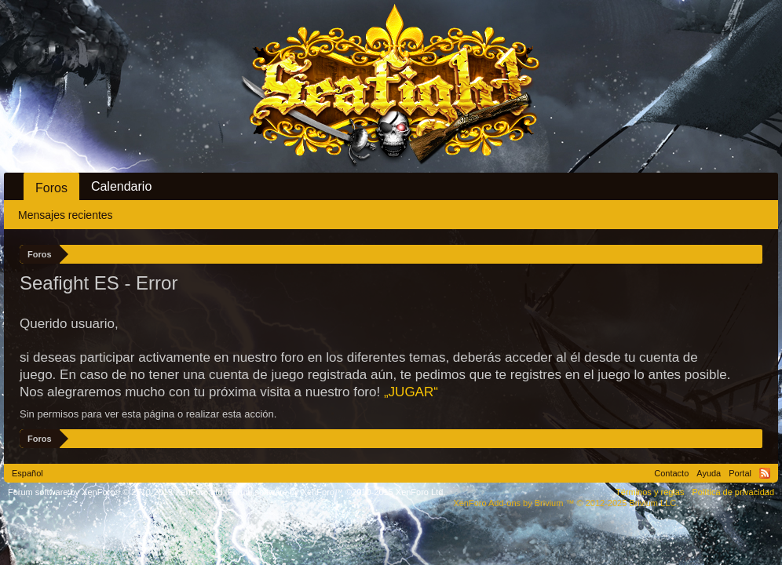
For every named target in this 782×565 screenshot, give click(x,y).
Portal (740, 473)
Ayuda (708, 473)
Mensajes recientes (65, 215)
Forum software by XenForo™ (337, 492)
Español (27, 473)
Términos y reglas (650, 492)
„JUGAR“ (411, 392)
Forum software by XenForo (116, 492)
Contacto (671, 473)
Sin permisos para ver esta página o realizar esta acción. (148, 414)
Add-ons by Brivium (565, 503)
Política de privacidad (733, 492)
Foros (51, 188)
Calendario (121, 186)
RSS (764, 473)
